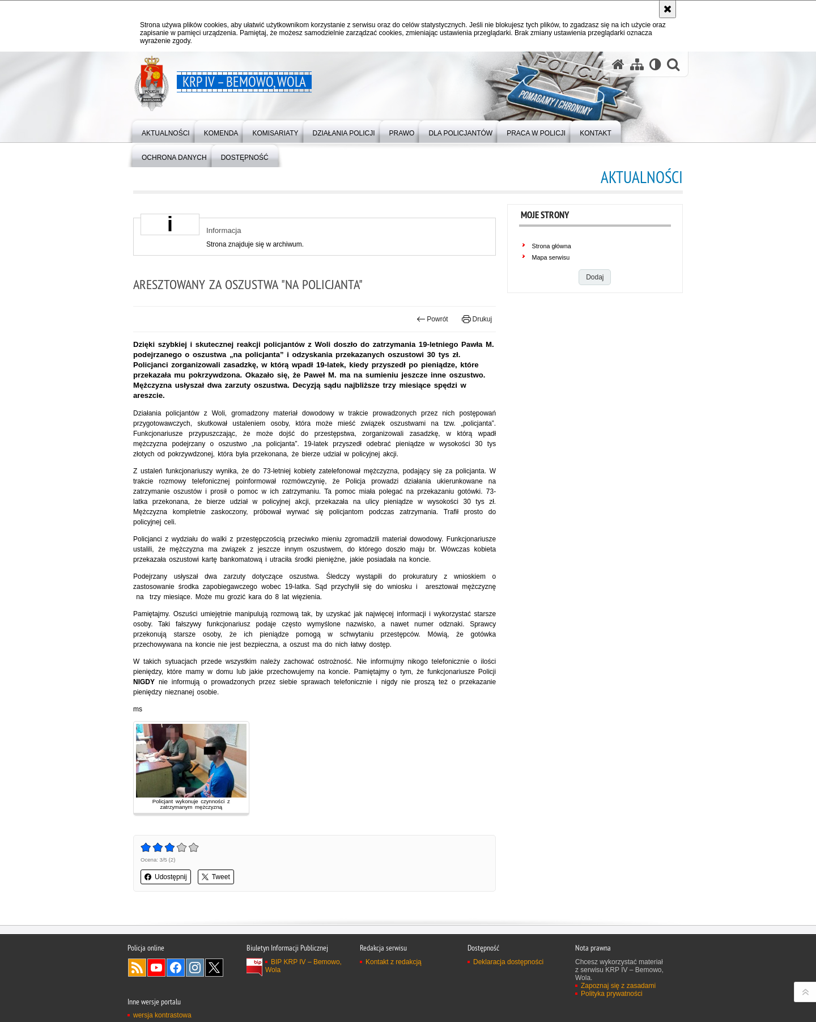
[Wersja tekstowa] (655, 64)
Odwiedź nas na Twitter (214, 968)
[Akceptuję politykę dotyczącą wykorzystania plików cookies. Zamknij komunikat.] (667, 9)
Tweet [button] (216, 877)
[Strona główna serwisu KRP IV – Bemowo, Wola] (618, 64)
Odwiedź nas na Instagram (195, 968)
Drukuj (477, 319)
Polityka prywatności (612, 994)
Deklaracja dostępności (508, 962)
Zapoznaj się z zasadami (618, 986)
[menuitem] (166, 130)
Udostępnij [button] (165, 877)
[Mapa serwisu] (637, 64)
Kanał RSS (137, 968)
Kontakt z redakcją (394, 962)
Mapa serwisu (551, 257)
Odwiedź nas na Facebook (176, 968)
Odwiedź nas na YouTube (156, 968)
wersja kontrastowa (162, 1015)
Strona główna (551, 246)
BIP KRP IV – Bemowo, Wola (303, 966)
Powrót (432, 319)
